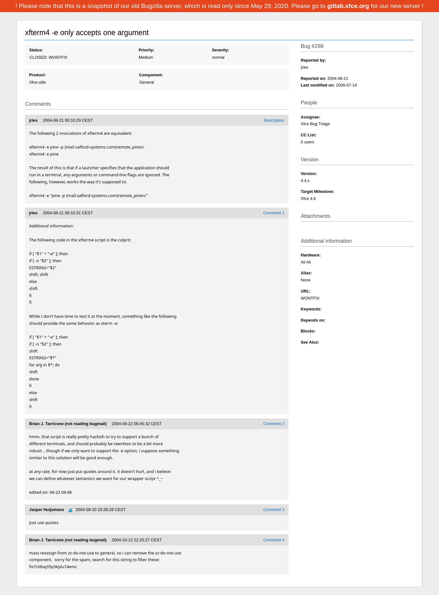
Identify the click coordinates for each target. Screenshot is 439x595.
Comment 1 (273, 212)
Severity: (220, 50)
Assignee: (310, 117)
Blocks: (308, 331)
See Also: (310, 342)
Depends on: (313, 320)
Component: (151, 74)
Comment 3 (273, 509)
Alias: (306, 273)
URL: (306, 291)
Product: (37, 74)
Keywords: (311, 309)
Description (274, 120)
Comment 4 (273, 540)
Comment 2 (273, 423)
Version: (309, 173)
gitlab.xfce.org (349, 6)
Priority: (146, 50)
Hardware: (311, 255)
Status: (36, 50)
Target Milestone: (317, 191)
